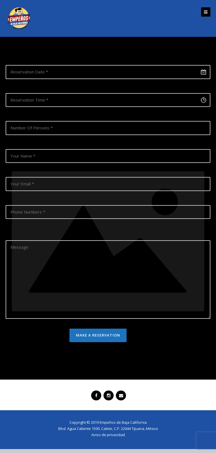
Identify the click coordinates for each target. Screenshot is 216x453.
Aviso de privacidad (108, 434)
